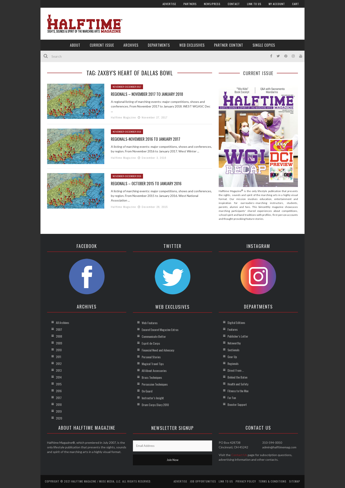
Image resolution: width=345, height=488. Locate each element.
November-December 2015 (127, 176)
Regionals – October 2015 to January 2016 (146, 183)
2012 (59, 363)
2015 (59, 384)
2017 (59, 397)
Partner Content (228, 45)
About (75, 45)
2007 (59, 329)
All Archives (62, 322)
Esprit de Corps (151, 343)
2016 (59, 390)
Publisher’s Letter (238, 336)
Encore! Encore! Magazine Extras (160, 329)
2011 (58, 356)
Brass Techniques (152, 377)
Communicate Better (154, 336)
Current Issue (102, 45)
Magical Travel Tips (153, 363)
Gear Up (232, 356)
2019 (59, 411)
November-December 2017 (127, 86)
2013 (59, 370)
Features (233, 329)
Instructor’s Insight (153, 398)
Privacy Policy (246, 481)
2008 (59, 336)
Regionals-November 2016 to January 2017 (145, 139)
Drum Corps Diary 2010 (155, 404)
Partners (190, 4)
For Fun (232, 397)
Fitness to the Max (238, 390)
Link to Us (254, 4)
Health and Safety (238, 384)
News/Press (212, 4)
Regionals (233, 363)
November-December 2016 (127, 131)
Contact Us (239, 455)
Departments (159, 45)
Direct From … (236, 370)
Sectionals (233, 350)
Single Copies (264, 45)
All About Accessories (154, 370)
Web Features (150, 322)
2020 (59, 418)
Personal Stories (151, 357)
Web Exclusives (192, 45)
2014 (59, 377)
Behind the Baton (237, 377)
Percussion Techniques (155, 384)
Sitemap (294, 481)
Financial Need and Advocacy (158, 350)
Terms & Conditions (272, 481)
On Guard (147, 391)
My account (277, 4)
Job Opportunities (203, 481)
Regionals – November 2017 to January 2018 (147, 94)
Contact (234, 4)
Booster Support (237, 404)
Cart (295, 4)
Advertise (169, 4)
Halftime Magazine (123, 117)
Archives (130, 45)
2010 (59, 350)
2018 (59, 404)
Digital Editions (236, 322)
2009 (59, 343)
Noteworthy (234, 343)
